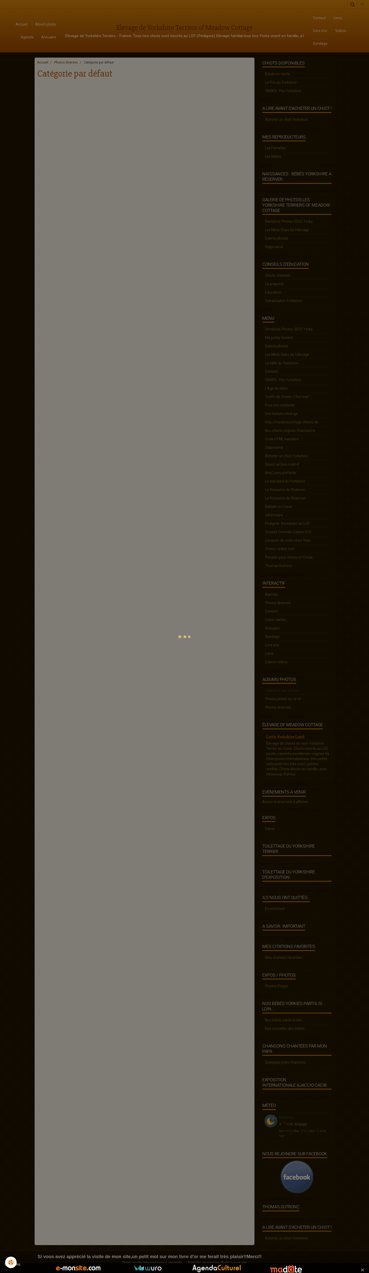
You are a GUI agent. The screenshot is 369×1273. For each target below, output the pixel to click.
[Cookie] (11, 1262)
